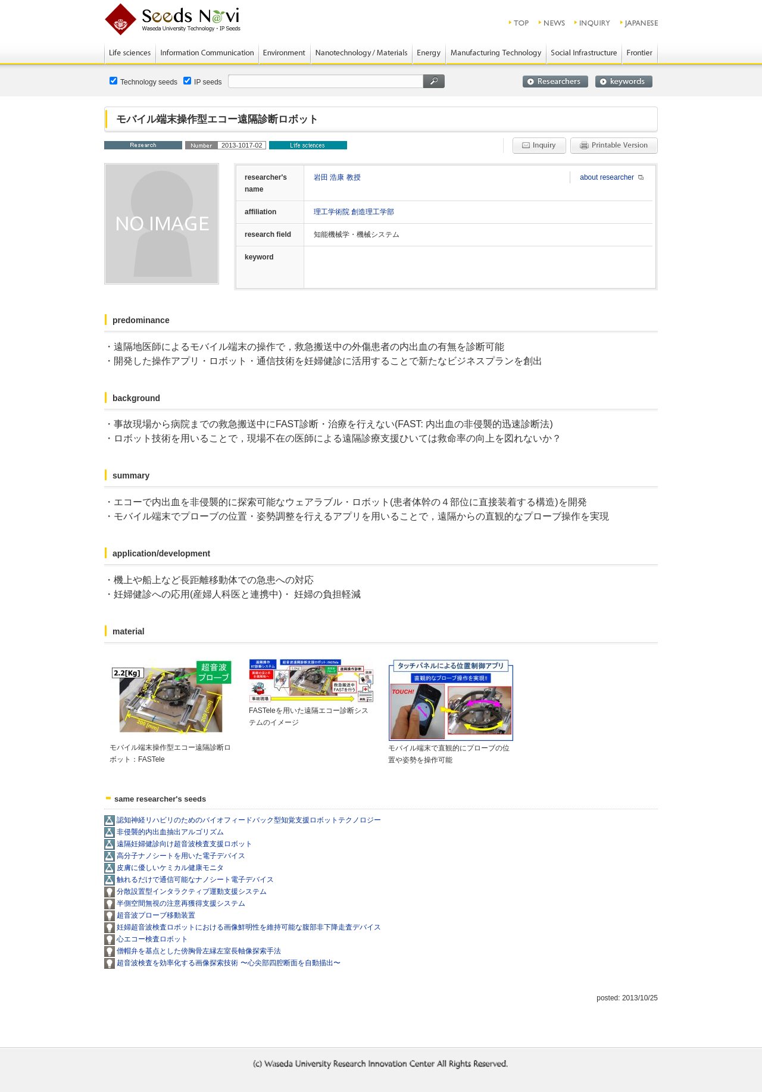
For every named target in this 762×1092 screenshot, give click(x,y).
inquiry (593, 23)
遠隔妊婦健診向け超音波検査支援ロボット (184, 844)
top (519, 23)
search (434, 81)
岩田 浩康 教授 (337, 177)
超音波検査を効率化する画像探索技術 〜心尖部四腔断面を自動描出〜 (228, 963)
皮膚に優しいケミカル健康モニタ (170, 867)
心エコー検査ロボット (152, 939)
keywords (623, 81)
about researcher (607, 177)
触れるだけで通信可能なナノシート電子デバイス (195, 879)
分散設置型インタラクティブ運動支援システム (192, 891)
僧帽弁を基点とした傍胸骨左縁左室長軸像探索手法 (199, 951)
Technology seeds (143, 81)
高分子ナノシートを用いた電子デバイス (181, 856)
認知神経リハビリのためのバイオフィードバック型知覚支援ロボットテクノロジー (249, 820)
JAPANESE (640, 23)
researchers (555, 81)
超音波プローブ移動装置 (156, 915)
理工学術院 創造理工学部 (354, 212)
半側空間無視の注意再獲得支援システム (181, 903)
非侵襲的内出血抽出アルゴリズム (170, 832)
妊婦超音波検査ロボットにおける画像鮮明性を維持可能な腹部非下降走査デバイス (249, 927)
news (552, 23)
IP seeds (202, 81)
